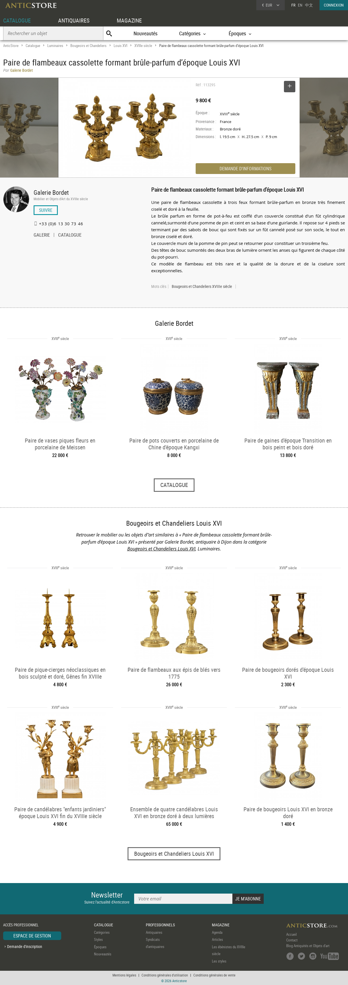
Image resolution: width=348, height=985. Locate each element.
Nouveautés (145, 33)
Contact (292, 940)
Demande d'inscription (24, 946)
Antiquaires (154, 932)
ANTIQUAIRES (73, 20)
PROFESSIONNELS (160, 924)
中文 (309, 5)
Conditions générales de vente (214, 975)
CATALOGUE (17, 20)
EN (300, 5)
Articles (217, 939)
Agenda (217, 932)
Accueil (291, 934)
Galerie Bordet (51, 192)
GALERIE (42, 235)
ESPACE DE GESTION (32, 936)
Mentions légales (124, 975)
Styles (98, 939)
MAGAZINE (129, 20)
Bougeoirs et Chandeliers (88, 45)
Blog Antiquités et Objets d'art (307, 945)
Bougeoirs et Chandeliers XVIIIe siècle (202, 286)
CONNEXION (334, 5)
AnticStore (11, 45)
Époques (100, 946)
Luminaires (55, 45)
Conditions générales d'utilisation (165, 975)
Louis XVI (120, 45)
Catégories (102, 932)
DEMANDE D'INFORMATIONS (245, 168)
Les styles (219, 961)
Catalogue (33, 45)
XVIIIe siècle (143, 45)
